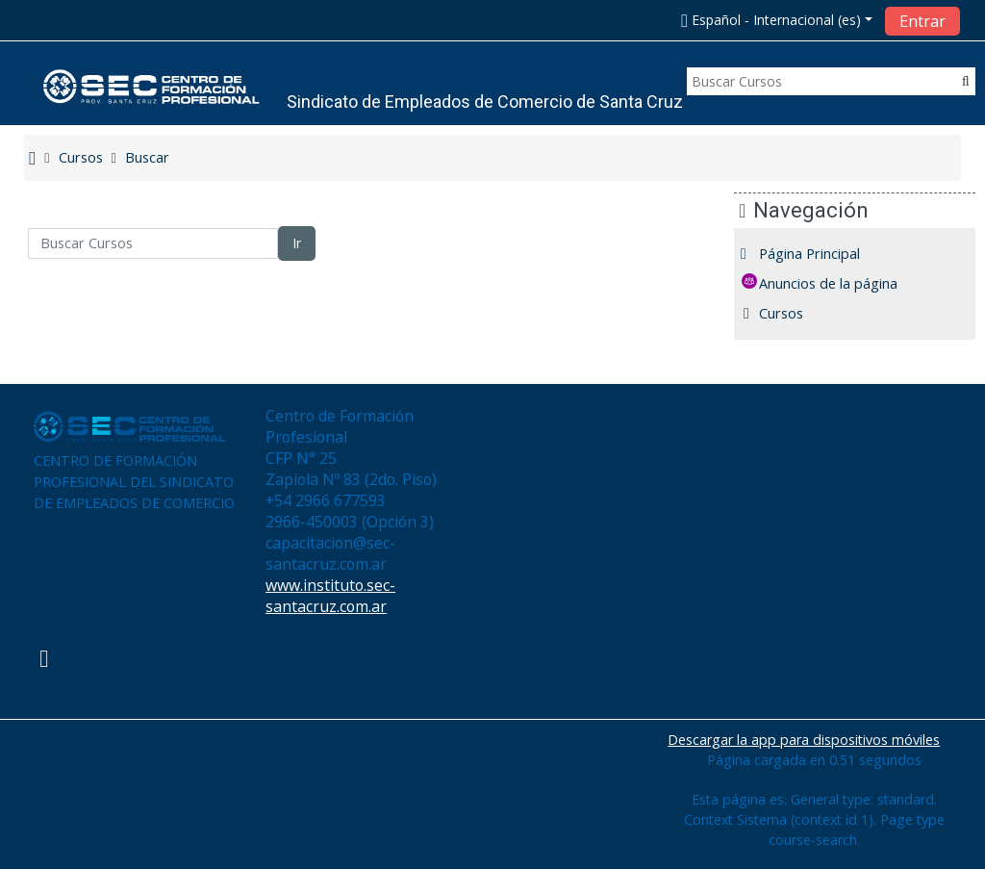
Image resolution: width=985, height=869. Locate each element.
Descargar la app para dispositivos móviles (804, 739)
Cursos (795, 313)
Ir (296, 243)
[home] (152, 87)
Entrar (922, 21)
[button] (776, 20)
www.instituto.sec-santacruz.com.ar (330, 596)
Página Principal (823, 253)
